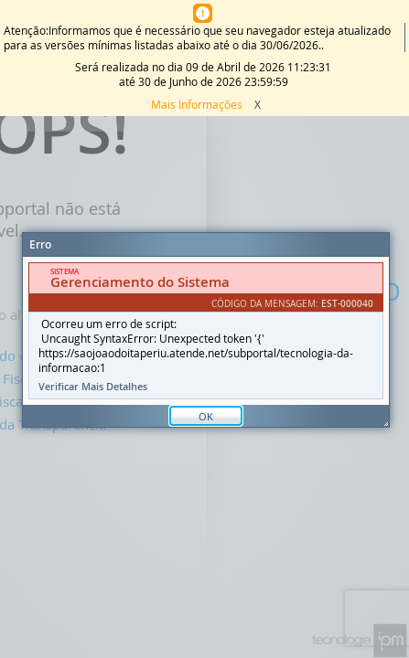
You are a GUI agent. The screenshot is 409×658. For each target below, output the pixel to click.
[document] (206, 331)
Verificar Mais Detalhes (92, 386)
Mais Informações (196, 104)
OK (206, 416)
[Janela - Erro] (206, 330)
